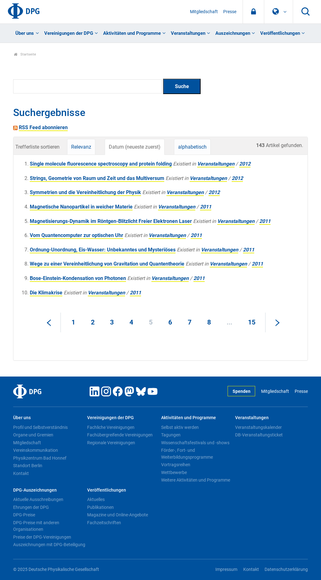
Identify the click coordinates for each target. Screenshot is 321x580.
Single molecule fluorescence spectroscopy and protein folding (101, 164)
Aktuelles (96, 499)
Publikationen (100, 507)
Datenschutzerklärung (286, 569)
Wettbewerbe (174, 472)
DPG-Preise (24, 514)
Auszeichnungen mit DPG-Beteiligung (49, 544)
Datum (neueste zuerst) (134, 147)
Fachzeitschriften (104, 522)
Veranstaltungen (188, 33)
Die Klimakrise (46, 293)
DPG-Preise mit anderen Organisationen (36, 526)
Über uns (24, 33)
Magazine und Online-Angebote (117, 514)
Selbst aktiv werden (180, 427)
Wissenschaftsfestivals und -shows (195, 442)
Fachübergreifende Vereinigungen (120, 434)
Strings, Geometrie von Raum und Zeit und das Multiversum (97, 178)
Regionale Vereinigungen (111, 442)
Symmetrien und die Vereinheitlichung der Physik (85, 192)
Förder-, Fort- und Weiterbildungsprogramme (187, 454)
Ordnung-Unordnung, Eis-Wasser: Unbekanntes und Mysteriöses (103, 250)
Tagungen (171, 434)
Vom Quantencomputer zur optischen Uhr (76, 235)
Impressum (226, 569)
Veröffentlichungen (280, 33)
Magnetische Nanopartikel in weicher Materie (81, 207)
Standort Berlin (27, 465)
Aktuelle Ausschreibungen (38, 499)
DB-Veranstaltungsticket (259, 434)
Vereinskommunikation (35, 450)
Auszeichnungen (232, 33)
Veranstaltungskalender (258, 427)
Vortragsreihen (175, 464)
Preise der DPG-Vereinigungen (42, 537)
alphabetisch (192, 147)
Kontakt (21, 473)
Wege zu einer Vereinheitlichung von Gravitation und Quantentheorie (107, 264)
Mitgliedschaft (204, 11)
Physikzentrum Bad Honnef (39, 458)
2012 (244, 164)
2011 (205, 207)
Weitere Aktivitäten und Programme (195, 479)
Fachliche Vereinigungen (110, 427)
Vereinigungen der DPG (68, 33)
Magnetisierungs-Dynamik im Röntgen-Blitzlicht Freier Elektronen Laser (111, 221)
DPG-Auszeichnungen (35, 490)
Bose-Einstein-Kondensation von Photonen (78, 278)
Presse (229, 11)
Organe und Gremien (33, 434)
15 (251, 322)
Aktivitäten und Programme (132, 33)
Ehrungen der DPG (31, 507)
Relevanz (81, 147)
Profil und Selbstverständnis (40, 427)
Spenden (241, 391)
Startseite (25, 54)
